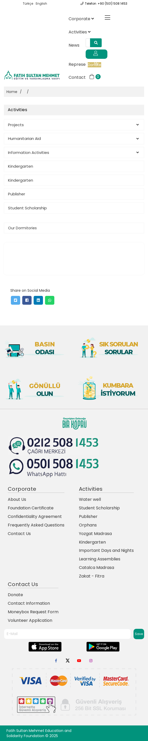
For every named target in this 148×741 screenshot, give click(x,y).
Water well (90, 499)
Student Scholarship (27, 208)
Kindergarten (20, 166)
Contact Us (19, 534)
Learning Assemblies (99, 559)
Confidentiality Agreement (35, 516)
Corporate (81, 19)
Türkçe (28, 3)
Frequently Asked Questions (36, 525)
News (74, 45)
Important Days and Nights (106, 550)
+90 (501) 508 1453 (112, 3)
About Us (17, 499)
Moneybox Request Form (33, 612)
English (41, 3)
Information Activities (73, 152)
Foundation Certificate (31, 508)
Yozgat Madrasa (95, 534)
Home (11, 91)
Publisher (16, 194)
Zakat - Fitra (91, 576)
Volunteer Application (30, 620)
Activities (80, 32)
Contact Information (29, 603)
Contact (79, 77)
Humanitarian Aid (73, 138)
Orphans (88, 525)
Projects (73, 124)
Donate (15, 595)
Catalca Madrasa (96, 568)
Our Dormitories (22, 228)
